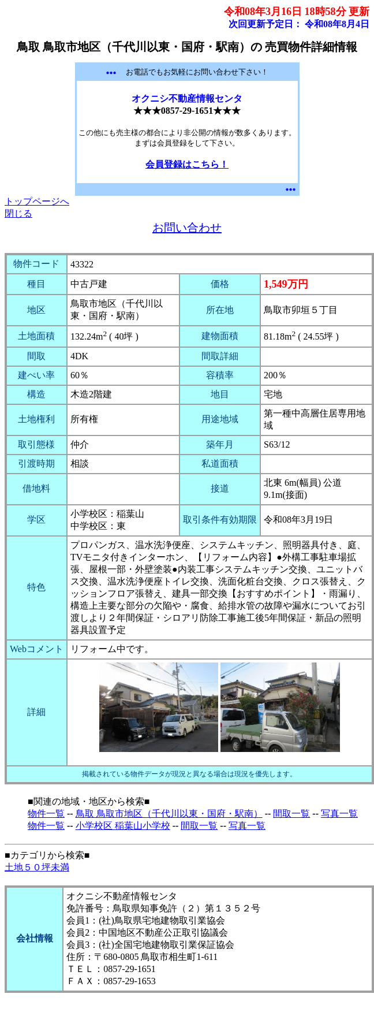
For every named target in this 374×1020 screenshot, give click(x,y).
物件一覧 (46, 813)
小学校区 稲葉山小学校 (123, 826)
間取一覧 (291, 813)
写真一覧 (339, 813)
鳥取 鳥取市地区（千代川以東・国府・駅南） (169, 813)
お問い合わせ (187, 227)
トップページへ (37, 201)
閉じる (18, 213)
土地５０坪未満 (37, 867)
